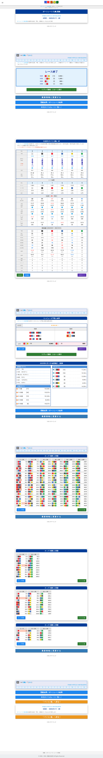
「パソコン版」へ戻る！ (51, 702)
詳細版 (27, 275)
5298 (32, 156)
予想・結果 (21, 349)
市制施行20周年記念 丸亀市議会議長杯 (51, 15)
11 (78, 60)
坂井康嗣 (72, 162)
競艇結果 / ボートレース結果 (51, 102)
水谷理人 (32, 162)
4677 (52, 156)
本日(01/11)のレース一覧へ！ (51, 107)
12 (84, 60)
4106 (72, 156)
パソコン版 (82, 509)
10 (72, 60)
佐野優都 (82, 162)
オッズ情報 (21, 509)
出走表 (20, 275)
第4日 (30, 55)
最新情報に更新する (51, 97)
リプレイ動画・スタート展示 (51, 89)
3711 (62, 156)
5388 (82, 156)
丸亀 (24, 55)
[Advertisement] (51, 39)
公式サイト (82, 275)
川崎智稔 (42, 162)
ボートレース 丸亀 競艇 (46, 6)
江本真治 (62, 162)
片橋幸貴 (52, 162)
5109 (42, 156)
